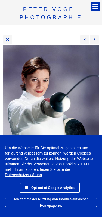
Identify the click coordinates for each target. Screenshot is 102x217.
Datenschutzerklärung (23, 175)
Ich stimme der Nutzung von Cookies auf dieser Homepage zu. (51, 202)
